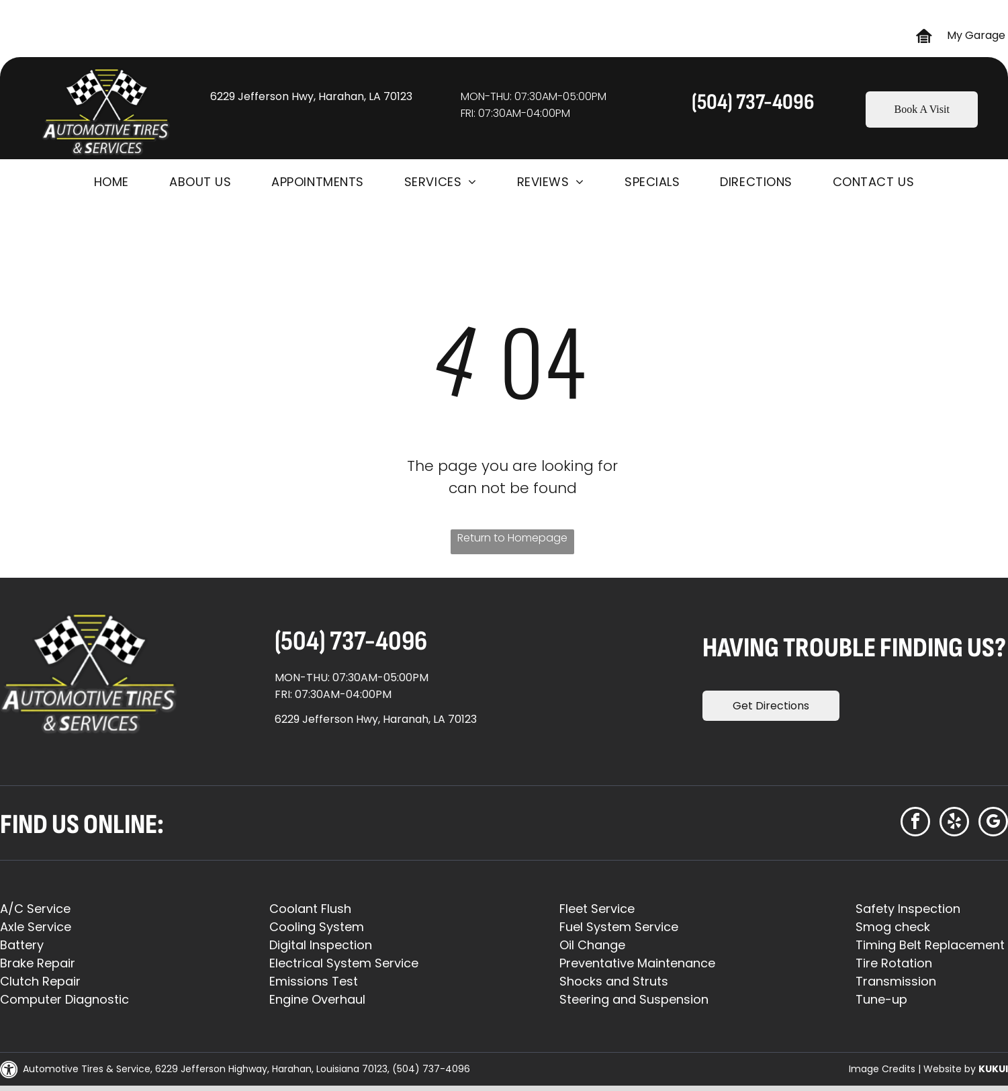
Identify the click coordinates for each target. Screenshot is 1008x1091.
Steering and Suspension (633, 999)
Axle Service (35, 926)
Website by (949, 1069)
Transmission (896, 981)
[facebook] (915, 823)
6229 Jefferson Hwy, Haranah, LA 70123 (376, 719)
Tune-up (881, 999)
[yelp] (954, 823)
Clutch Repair (40, 981)
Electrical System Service (343, 963)
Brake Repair (37, 963)
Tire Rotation (894, 963)
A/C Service (35, 908)
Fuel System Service (618, 926)
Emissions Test (313, 981)
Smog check (893, 926)
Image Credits (882, 1069)
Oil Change (592, 944)
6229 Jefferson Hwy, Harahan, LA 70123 (311, 96)
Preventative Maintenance (637, 963)
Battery (22, 944)
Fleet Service (597, 908)
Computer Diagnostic (64, 999)
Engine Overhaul (317, 999)
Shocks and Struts (613, 981)
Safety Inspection (908, 908)
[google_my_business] (993, 823)
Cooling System (316, 926)
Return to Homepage (512, 538)
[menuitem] (111, 181)
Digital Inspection (320, 944)
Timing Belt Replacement (930, 944)
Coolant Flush (310, 908)
